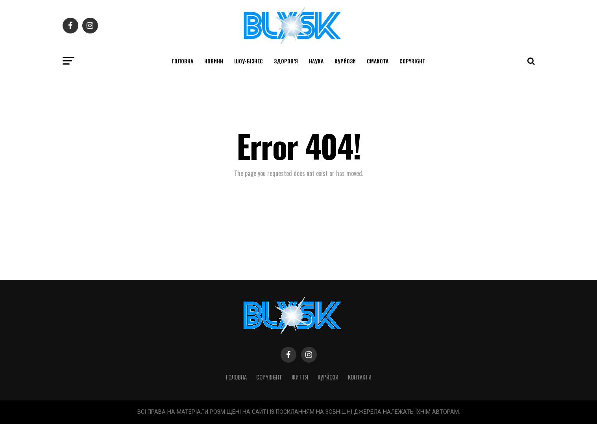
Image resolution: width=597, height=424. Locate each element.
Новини (213, 61)
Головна (182, 61)
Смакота (377, 61)
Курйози (345, 61)
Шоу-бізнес (248, 61)
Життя (300, 377)
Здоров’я (286, 61)
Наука (316, 61)
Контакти (360, 377)
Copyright (412, 61)
